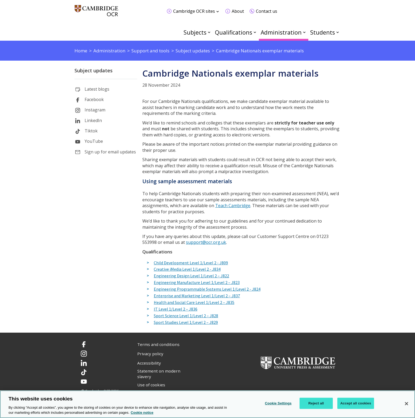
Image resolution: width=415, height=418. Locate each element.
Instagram (95, 110)
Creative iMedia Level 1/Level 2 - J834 (187, 269)
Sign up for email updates (110, 152)
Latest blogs (97, 89)
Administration (281, 32)
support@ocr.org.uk (206, 242)
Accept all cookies (355, 403)
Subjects (195, 32)
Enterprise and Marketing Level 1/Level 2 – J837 (197, 296)
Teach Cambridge (232, 205)
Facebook (94, 99)
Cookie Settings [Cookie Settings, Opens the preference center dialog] (278, 403)
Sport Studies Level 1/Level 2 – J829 (186, 322)
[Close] (406, 403)
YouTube (94, 141)
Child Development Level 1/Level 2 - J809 (191, 263)
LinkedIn (93, 120)
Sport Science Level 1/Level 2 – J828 (186, 316)
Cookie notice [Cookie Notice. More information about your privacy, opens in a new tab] (142, 413)
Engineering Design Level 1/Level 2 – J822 (191, 276)
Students (322, 32)
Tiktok (91, 131)
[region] (207, 404)
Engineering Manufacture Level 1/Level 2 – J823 (197, 282)
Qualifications (233, 32)
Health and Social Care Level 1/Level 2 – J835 (194, 302)
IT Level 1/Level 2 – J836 (175, 309)
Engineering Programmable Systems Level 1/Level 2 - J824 (207, 289)
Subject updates (93, 70)
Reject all (316, 403)
